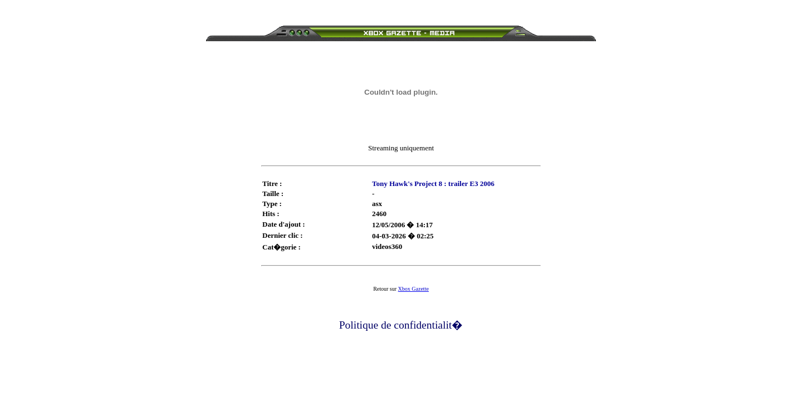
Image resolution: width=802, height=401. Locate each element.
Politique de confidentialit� (401, 325)
